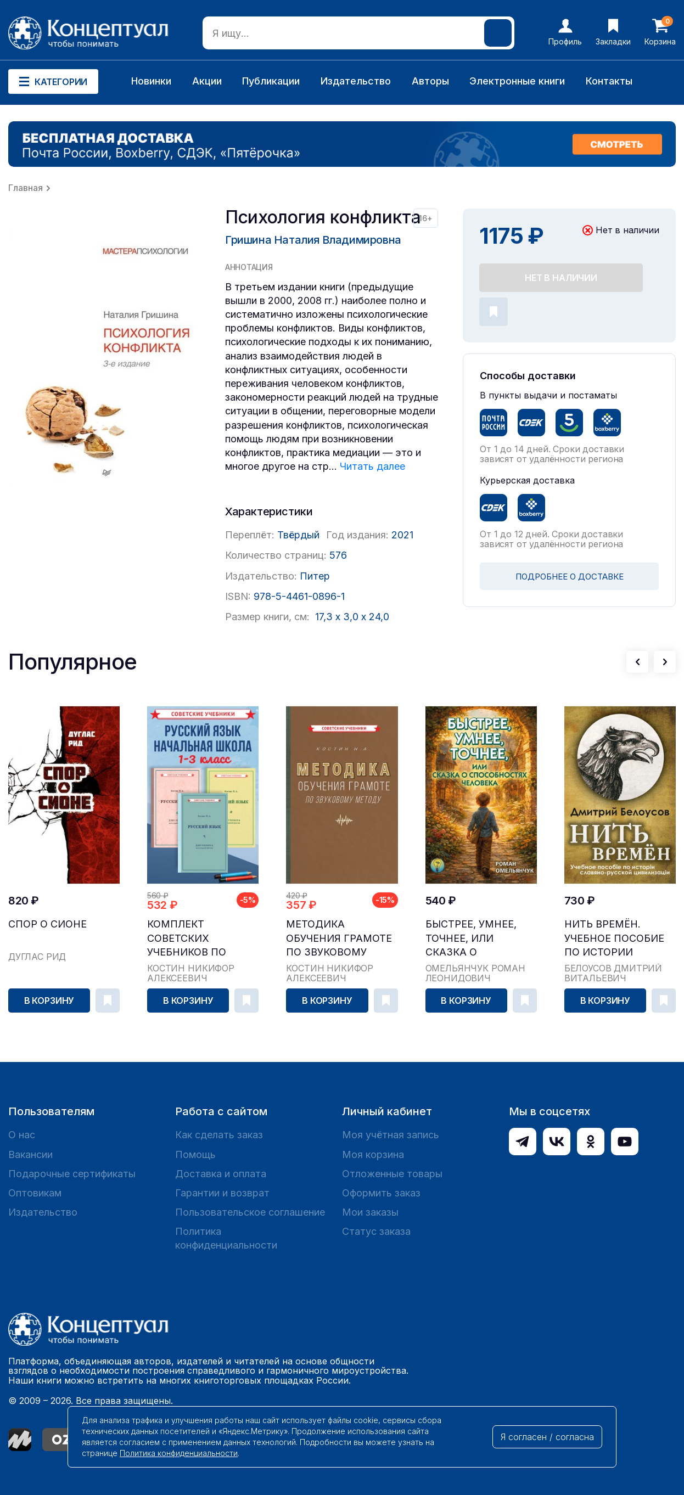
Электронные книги (517, 81)
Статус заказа (376, 1231)
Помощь (195, 1154)
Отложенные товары (392, 1173)
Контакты (609, 81)
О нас (21, 1134)
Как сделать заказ (219, 1134)
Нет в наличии (561, 277)
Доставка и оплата (220, 1173)
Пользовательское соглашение (250, 1212)
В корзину (49, 1000)
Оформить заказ (381, 1193)
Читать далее (372, 466)
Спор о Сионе (47, 924)
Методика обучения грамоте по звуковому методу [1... (339, 938)
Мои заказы (370, 1212)
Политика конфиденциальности (226, 1238)
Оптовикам (34, 1193)
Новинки (151, 81)
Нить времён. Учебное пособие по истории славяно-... (614, 938)
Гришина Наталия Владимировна (313, 239)
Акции (207, 81)
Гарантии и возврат (222, 1193)
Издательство (356, 81)
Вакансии (30, 1154)
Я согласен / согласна (547, 1436)
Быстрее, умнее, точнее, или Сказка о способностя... (471, 938)
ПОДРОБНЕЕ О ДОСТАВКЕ (569, 576)
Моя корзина (373, 1154)
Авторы (430, 81)
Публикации (271, 81)
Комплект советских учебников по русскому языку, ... (200, 938)
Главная (25, 187)
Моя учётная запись (390, 1134)
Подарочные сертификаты (72, 1173)
